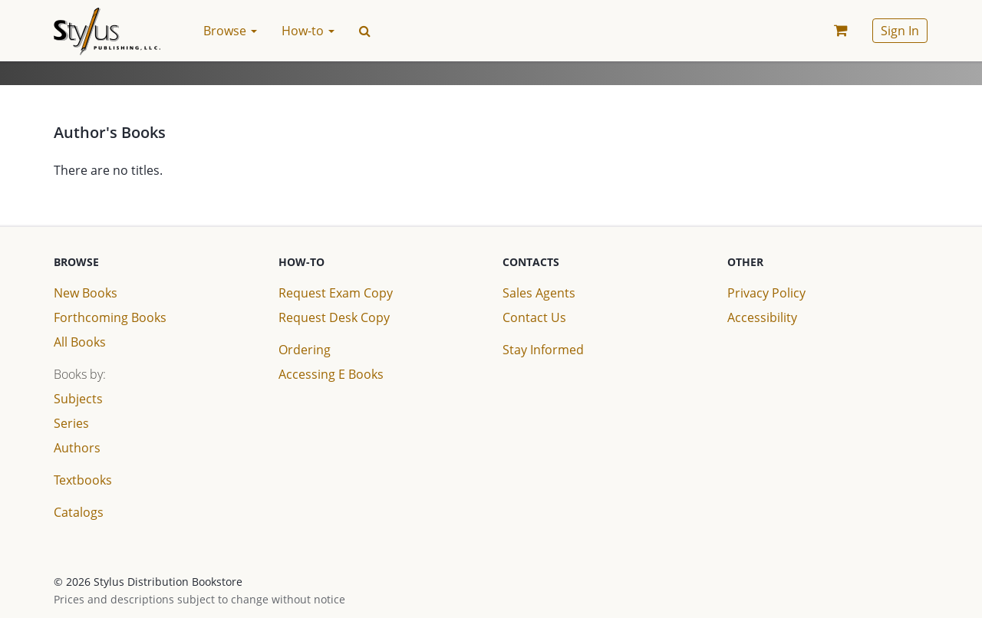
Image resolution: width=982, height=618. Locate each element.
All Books (80, 342)
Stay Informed (543, 349)
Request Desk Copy (334, 317)
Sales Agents (539, 292)
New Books (85, 292)
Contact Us (534, 317)
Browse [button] (230, 30)
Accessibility (762, 317)
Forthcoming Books (110, 317)
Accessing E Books (331, 374)
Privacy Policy (766, 292)
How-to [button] (308, 30)
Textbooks (83, 480)
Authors (77, 447)
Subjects (78, 398)
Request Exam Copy (335, 292)
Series (71, 423)
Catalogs (79, 512)
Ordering (304, 349)
